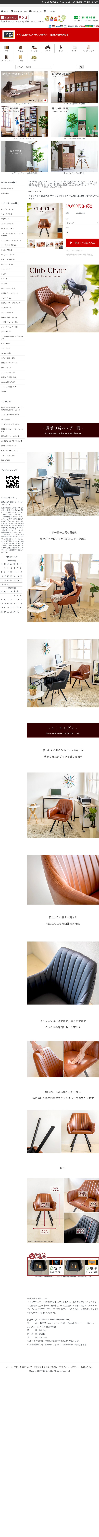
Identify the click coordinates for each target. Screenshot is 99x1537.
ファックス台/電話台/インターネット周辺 (12, 234)
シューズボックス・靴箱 (9, 327)
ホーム (5, 11)
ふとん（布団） (6, 353)
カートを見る (49, 11)
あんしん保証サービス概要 (10, 415)
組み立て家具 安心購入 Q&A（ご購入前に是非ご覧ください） (12, 409)
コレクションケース (8, 255)
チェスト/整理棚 (6, 250)
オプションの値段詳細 (74, 251)
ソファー (4, 283)
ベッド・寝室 (5, 343)
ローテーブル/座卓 (7, 264)
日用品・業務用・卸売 (8, 377)
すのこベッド (5, 348)
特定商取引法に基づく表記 (45, 1367)
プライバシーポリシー (69, 1367)
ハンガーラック (6, 308)
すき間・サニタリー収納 (9, 322)
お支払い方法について (8, 446)
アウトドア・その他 (8, 372)
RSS (2, 460)
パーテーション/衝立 (8, 288)
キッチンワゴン (6, 298)
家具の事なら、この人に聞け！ (11, 436)
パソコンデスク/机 (7, 224)
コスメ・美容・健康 (8, 358)
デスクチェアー (6, 269)
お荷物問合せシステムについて (11, 441)
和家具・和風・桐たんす (9, 317)
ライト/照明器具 (6, 214)
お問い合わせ (35, 11)
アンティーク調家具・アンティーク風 (12, 338)
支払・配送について (18, 11)
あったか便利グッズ (8, 382)
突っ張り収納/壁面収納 (8, 245)
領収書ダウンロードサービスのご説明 (12, 430)
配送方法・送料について (9, 450)
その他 (3, 391)
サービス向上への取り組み (10, 424)
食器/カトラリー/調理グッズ (10, 303)
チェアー (38, 191)
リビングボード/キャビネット (11, 240)
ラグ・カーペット (7, 312)
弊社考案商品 (5, 419)
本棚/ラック (5, 219)
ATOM (7, 460)
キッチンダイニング (8, 209)
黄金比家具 (5, 193)
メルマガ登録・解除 (8, 455)
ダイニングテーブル (8, 259)
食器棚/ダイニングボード (9, 293)
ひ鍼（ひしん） (6, 367)
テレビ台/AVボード (7, 228)
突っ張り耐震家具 (7, 188)
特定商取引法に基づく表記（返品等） (80, 255)
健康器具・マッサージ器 (9, 363)
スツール (4, 279)
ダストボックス (6, 332)
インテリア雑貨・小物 (8, 387)
